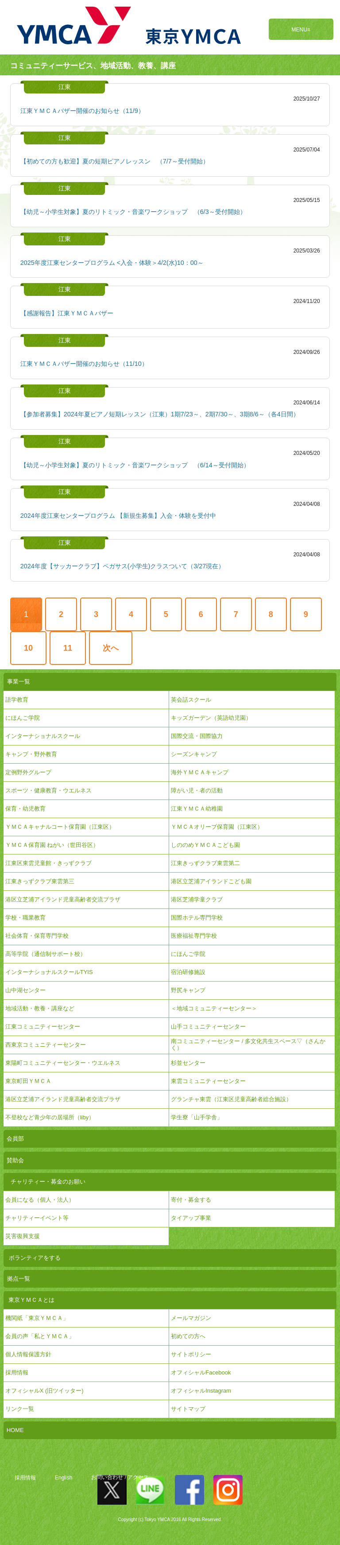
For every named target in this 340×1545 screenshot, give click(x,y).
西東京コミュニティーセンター (45, 1044)
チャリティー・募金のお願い (48, 1181)
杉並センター (188, 1063)
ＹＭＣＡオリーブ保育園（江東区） (217, 826)
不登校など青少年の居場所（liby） (50, 1117)
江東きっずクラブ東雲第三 (39, 881)
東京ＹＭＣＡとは (31, 1300)
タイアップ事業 (191, 1218)
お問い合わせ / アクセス (120, 1478)
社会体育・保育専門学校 (37, 935)
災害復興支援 (22, 1236)
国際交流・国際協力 (197, 736)
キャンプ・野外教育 (31, 754)
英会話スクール (191, 699)
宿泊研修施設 (188, 972)
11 (67, 648)
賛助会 (15, 1160)
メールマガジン (191, 1318)
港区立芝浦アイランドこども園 (211, 881)
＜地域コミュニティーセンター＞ (214, 1008)
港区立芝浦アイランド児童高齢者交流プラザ (62, 899)
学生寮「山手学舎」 (197, 1117)
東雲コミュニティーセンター (208, 1081)
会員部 (15, 1138)
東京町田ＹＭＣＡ (28, 1081)
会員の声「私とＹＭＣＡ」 (39, 1336)
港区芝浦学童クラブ (197, 899)
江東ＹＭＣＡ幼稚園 (197, 808)
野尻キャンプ (188, 990)
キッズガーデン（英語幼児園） (211, 717)
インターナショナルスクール (42, 736)
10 (28, 648)
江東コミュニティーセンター (42, 1026)
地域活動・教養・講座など (39, 1008)
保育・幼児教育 (25, 808)
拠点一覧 (18, 1278)
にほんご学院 (22, 717)
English (63, 1478)
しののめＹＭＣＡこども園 (205, 845)
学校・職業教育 (25, 917)
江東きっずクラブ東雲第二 (205, 863)
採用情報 (25, 1478)
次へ (111, 648)
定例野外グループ (28, 772)
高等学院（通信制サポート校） (45, 954)
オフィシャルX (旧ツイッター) (44, 1390)
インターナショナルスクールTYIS (49, 972)
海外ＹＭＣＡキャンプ (199, 772)
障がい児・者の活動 (197, 790)
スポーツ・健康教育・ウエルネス (48, 790)
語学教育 (16, 699)
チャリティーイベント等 (37, 1218)
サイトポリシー (191, 1354)
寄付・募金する (191, 1199)
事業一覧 (18, 681)
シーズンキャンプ (194, 754)
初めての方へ (188, 1336)
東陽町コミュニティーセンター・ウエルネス (62, 1063)
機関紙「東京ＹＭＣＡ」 (37, 1318)
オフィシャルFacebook (201, 1372)
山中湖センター (25, 990)
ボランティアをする (35, 1257)
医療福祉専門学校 (194, 935)
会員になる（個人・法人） (39, 1199)
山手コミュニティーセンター (208, 1026)
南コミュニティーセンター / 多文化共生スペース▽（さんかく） (248, 1044)
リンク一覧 (19, 1408)
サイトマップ (188, 1408)
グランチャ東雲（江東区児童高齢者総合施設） (231, 1099)
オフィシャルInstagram (201, 1390)
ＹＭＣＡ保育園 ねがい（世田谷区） (52, 845)
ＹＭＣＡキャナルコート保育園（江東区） (60, 826)
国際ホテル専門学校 (199, 917)
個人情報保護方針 (28, 1354)
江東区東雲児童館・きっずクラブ (48, 863)
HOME (15, 1430)
